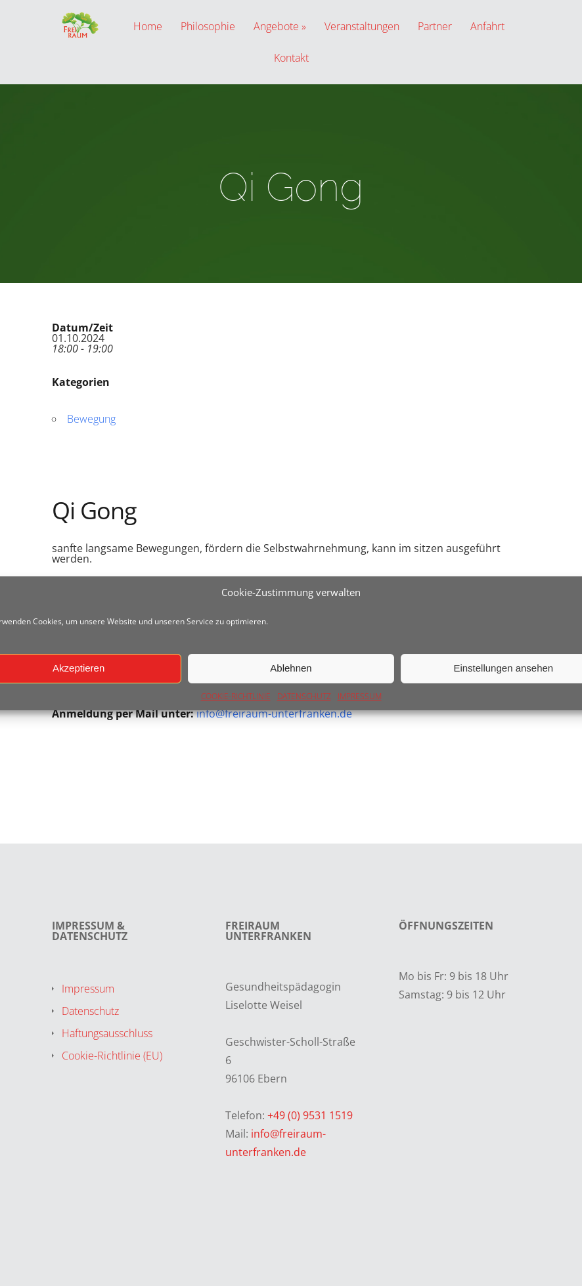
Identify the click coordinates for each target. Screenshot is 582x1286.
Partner (435, 27)
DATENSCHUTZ (304, 696)
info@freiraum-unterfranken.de (274, 713)
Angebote (276, 27)
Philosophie (208, 27)
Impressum (88, 988)
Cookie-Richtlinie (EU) (112, 1055)
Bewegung (91, 419)
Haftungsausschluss (107, 1033)
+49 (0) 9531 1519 (310, 1115)
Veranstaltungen (362, 27)
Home (147, 27)
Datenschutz (90, 1011)
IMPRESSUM (360, 696)
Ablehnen (290, 668)
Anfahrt (487, 27)
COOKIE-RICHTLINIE (236, 696)
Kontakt (291, 59)
